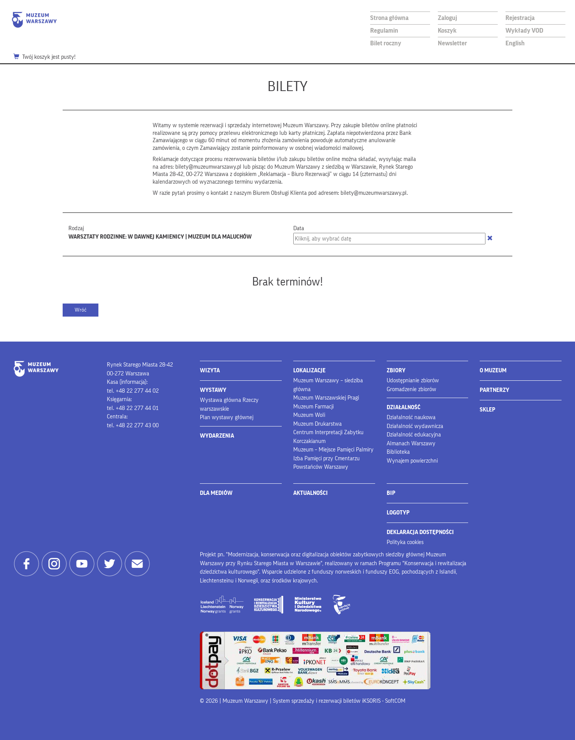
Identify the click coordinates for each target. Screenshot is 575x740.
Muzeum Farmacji (313, 407)
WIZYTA (210, 370)
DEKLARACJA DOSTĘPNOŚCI (420, 532)
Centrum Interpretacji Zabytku (328, 432)
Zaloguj (447, 18)
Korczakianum (309, 441)
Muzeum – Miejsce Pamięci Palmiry (333, 450)
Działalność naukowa (411, 417)
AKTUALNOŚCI (310, 493)
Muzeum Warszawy (34, 20)
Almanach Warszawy (411, 443)
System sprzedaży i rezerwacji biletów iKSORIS (327, 701)
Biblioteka (398, 452)
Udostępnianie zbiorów (413, 380)
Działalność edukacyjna (414, 435)
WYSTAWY (213, 390)
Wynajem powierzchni (412, 461)
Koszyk (447, 30)
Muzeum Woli (309, 415)
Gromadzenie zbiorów (411, 389)
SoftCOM (395, 701)
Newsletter (452, 43)
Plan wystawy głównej (226, 417)
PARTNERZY (494, 390)
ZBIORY (396, 370)
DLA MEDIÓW (216, 493)
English (515, 43)
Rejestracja (520, 18)
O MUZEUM (493, 370)
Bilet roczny (385, 43)
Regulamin (384, 30)
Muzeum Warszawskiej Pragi (326, 398)
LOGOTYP (398, 513)
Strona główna (389, 18)
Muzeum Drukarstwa (317, 424)
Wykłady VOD (524, 30)
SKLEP (487, 410)
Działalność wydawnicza (415, 426)
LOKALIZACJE (309, 370)
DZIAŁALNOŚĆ (403, 407)
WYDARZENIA (217, 436)
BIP (391, 493)
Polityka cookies (405, 542)
